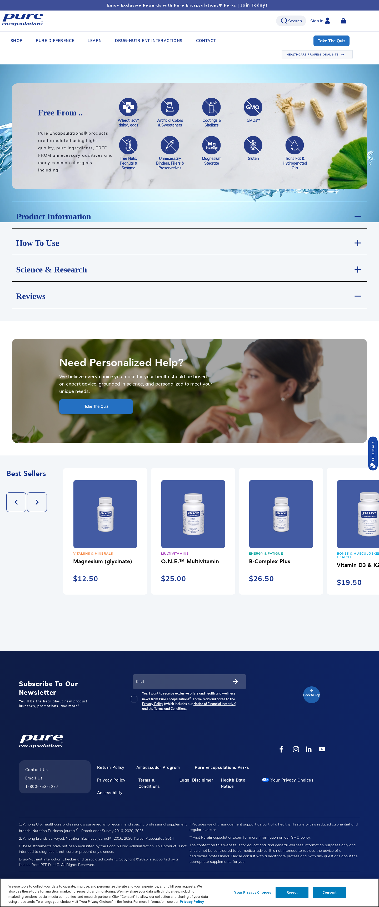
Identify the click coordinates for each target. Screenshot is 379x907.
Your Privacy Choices (287, 780)
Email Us (34, 778)
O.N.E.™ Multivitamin (190, 561)
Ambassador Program (158, 767)
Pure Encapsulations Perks (222, 767)
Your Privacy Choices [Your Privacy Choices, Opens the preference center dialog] (252, 892)
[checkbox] (137, 701)
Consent (329, 892)
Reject (292, 892)
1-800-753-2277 (41, 786)
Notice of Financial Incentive (214, 704)
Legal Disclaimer (196, 780)
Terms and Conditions (170, 709)
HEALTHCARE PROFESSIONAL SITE (312, 54)
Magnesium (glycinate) (102, 561)
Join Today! (254, 5)
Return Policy (110, 767)
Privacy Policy (152, 704)
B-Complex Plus (269, 561)
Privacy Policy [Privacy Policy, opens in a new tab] (192, 902)
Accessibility (110, 793)
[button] (189, 215)
